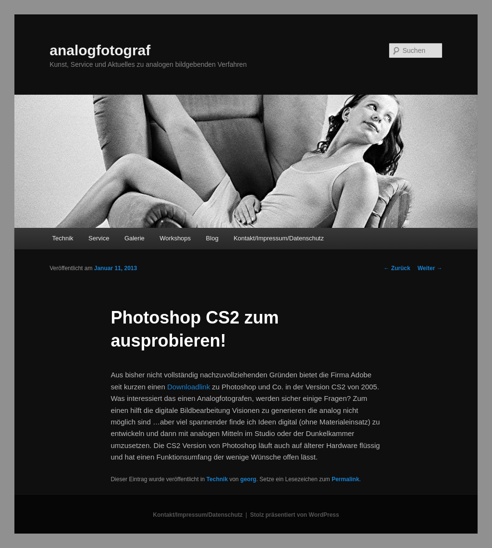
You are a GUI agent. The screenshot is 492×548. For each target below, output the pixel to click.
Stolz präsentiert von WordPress (294, 514)
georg (248, 479)
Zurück (397, 268)
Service (98, 238)
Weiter (430, 268)
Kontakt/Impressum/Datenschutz (279, 238)
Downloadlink (188, 387)
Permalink (345, 479)
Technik (62, 238)
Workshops (175, 238)
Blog (212, 238)
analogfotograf (99, 50)
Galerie (134, 238)
